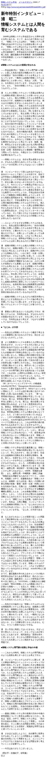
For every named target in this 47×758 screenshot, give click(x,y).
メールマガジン (25, 2)
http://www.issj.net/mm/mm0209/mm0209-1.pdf (26, 7)
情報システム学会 (9, 2)
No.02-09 (4, 5)
